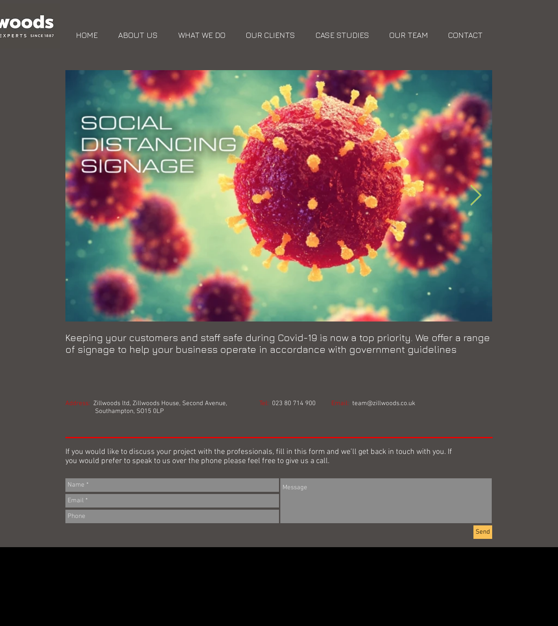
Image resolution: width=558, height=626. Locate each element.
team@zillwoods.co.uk (383, 403)
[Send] (482, 532)
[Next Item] (475, 196)
